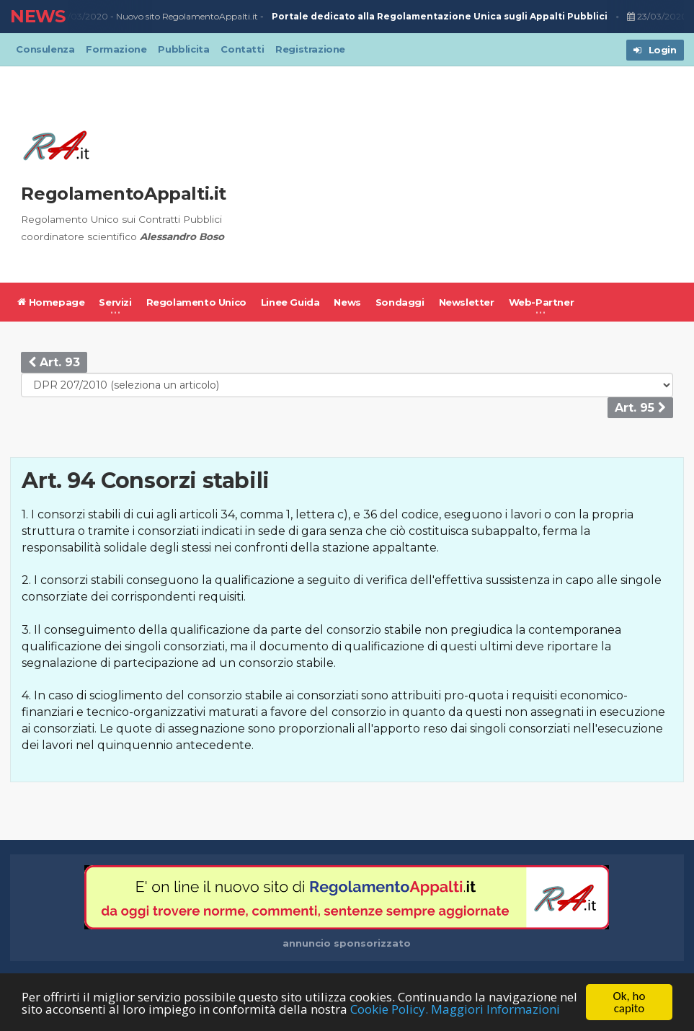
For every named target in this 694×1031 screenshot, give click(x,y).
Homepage (50, 302)
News (347, 302)
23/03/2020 (79, 16)
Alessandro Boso (182, 236)
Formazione (116, 49)
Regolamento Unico (196, 302)
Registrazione (310, 49)
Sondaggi (399, 302)
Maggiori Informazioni (495, 1009)
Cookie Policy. (389, 1009)
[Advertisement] (465, 174)
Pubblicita (183, 49)
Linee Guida (290, 302)
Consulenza (45, 49)
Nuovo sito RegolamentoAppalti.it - (363, 17)
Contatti (242, 49)
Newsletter (466, 302)
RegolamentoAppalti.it (123, 193)
